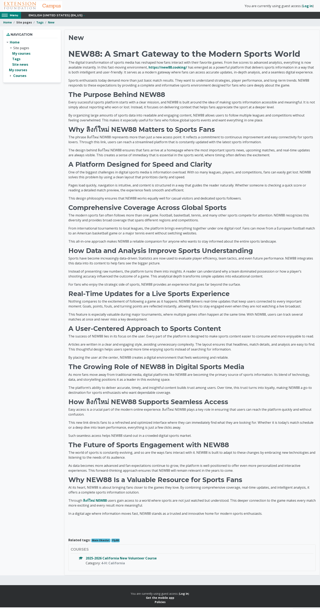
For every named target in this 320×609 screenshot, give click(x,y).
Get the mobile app (160, 599)
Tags (39, 24)
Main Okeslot (100, 542)
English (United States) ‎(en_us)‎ (55, 17)
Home (7, 24)
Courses (19, 77)
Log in (308, 6)
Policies (160, 603)
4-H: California (113, 564)
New (51, 24)
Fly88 (115, 542)
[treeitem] (32, 60)
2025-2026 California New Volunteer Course (121, 559)
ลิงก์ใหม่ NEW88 (95, 502)
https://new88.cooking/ (168, 69)
